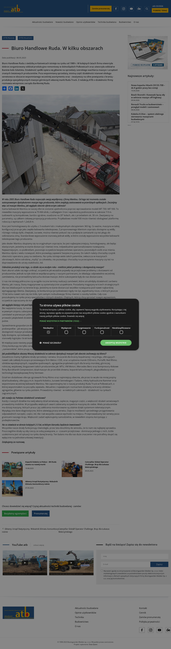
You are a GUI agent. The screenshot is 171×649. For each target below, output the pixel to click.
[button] (86, 321)
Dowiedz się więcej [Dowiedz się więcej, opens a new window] (75, 316)
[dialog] (85, 324)
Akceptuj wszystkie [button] (115, 342)
